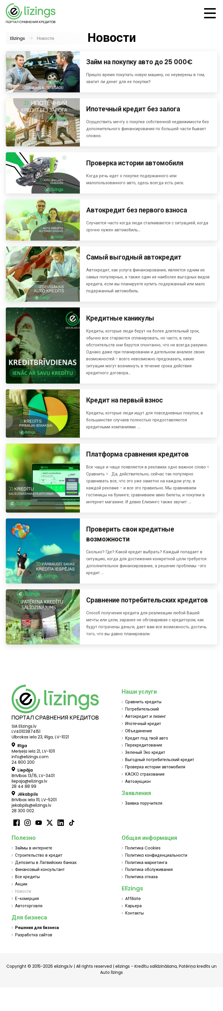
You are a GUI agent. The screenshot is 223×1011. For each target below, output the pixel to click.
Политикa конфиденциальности (156, 855)
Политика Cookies (143, 848)
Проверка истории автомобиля (135, 163)
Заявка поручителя (143, 803)
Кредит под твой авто (146, 738)
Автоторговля (28, 906)
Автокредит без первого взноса (136, 210)
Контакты (134, 913)
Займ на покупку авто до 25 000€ (139, 62)
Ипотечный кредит (143, 724)
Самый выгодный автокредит (133, 257)
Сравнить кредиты (143, 702)
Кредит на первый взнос (124, 400)
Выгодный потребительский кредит (159, 760)
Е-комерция (27, 898)
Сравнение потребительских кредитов (147, 600)
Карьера (133, 906)
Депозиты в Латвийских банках (46, 862)
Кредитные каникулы (120, 318)
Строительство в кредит (38, 855)
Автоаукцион (138, 781)
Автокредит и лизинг (145, 716)
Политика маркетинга (146, 862)
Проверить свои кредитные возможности (130, 534)
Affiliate (133, 898)
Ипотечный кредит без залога (133, 109)
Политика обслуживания (149, 869)
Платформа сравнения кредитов (137, 454)
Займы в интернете (33, 848)
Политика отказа (141, 877)
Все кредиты (27, 877)
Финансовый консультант (40, 869)
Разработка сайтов (33, 935)
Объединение (138, 731)
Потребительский (142, 709)
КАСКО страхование (145, 774)
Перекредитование (143, 745)
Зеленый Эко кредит (145, 752)
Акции (21, 884)
